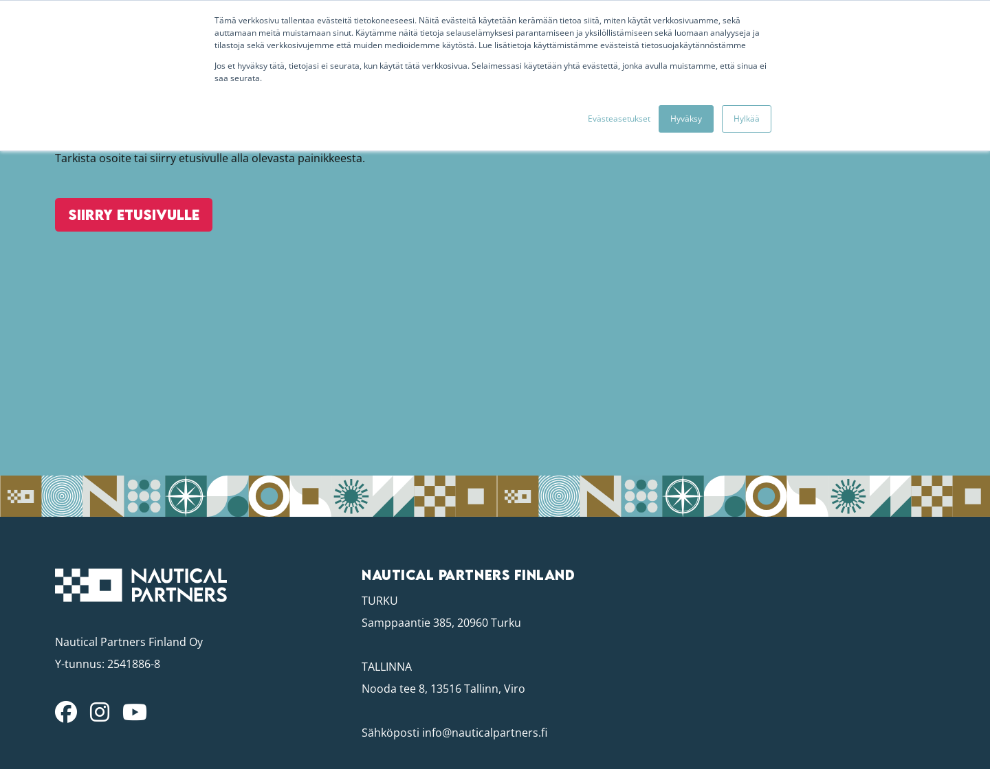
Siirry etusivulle (128, 241)
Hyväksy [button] (686, 118)
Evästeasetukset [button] (619, 118)
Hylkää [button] (747, 118)
